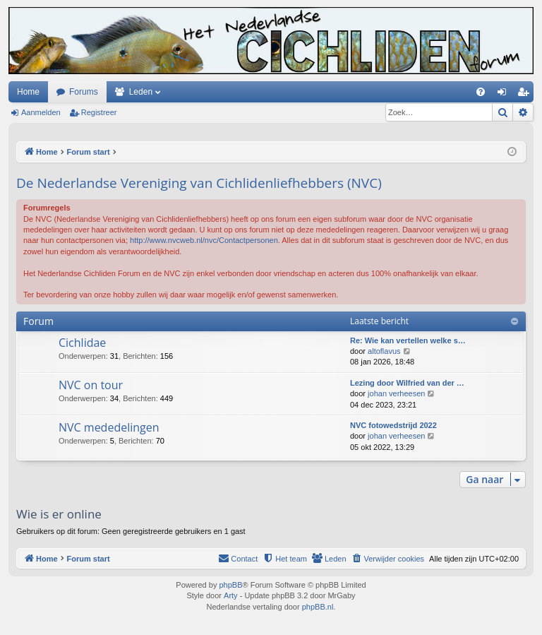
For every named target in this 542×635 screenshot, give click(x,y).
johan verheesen (396, 393)
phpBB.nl (318, 607)
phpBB (230, 585)
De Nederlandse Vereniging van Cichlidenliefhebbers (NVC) (199, 183)
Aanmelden (41, 112)
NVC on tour (91, 385)
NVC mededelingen (109, 427)
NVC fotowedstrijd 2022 (393, 425)
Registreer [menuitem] (526, 94)
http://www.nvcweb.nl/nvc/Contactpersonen (204, 240)
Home (28, 92)
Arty (231, 595)
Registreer (99, 112)
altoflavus (384, 351)
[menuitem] (480, 91)
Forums (83, 92)
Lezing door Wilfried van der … (407, 383)
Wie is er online (59, 514)
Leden (140, 92)
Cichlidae (82, 342)
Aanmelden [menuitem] (505, 94)
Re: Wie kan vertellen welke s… (408, 340)
